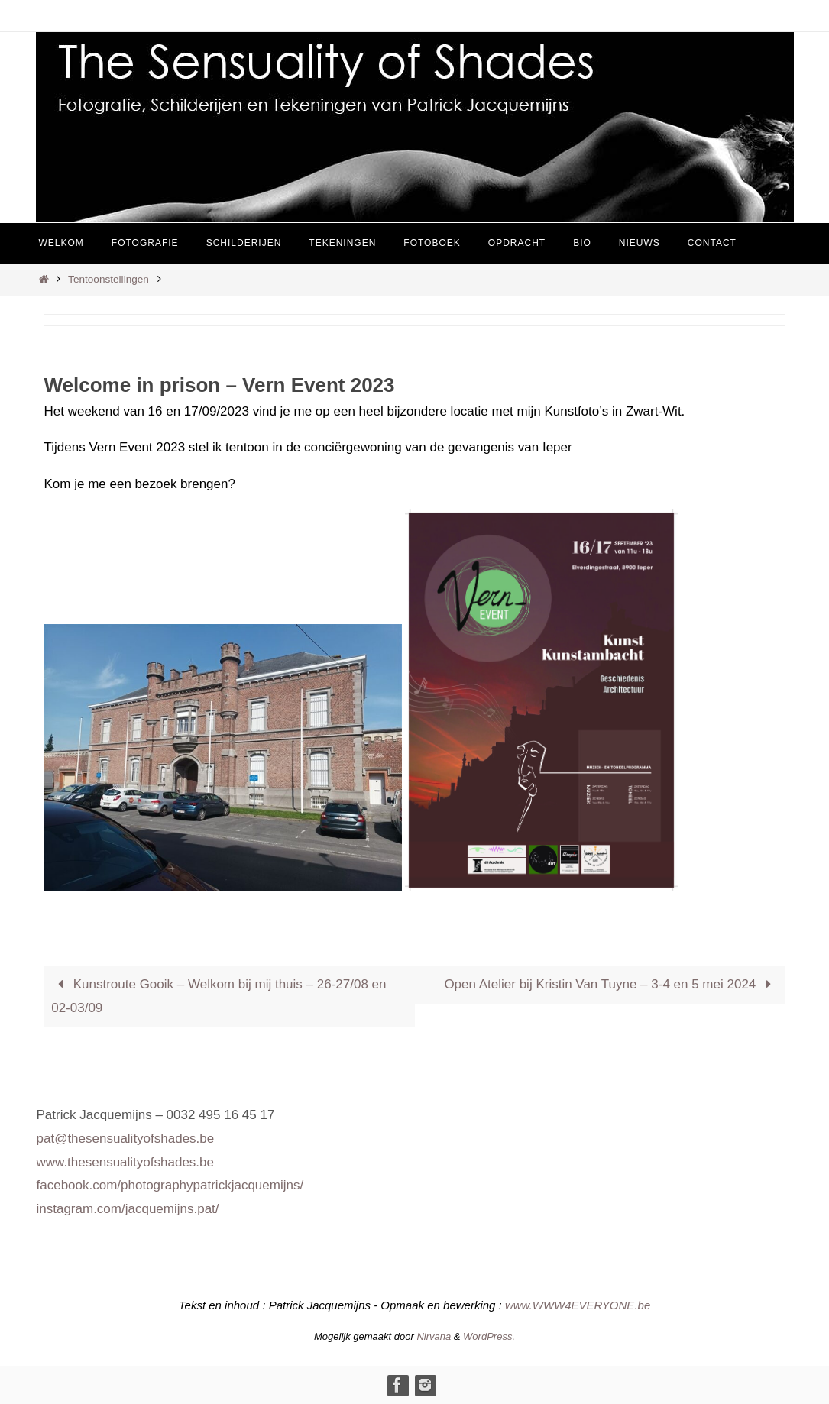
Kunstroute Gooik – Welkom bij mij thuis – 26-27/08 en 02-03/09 (218, 996)
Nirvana (433, 1336)
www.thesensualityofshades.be (125, 1162)
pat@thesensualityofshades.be (126, 1138)
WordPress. (489, 1336)
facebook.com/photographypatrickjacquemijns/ (170, 1185)
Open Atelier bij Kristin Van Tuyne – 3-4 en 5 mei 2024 (610, 984)
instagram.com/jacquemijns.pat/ (128, 1209)
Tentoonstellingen (108, 279)
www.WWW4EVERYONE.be (577, 1305)
